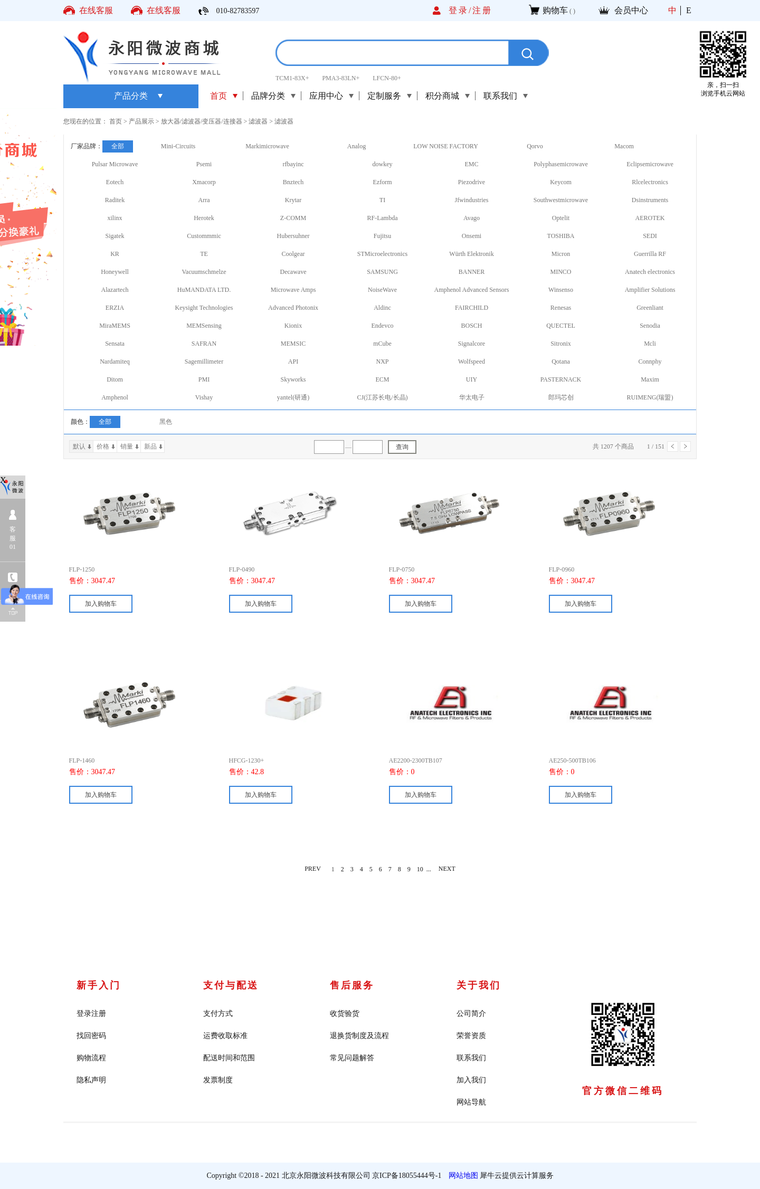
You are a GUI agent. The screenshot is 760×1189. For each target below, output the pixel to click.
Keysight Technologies (204, 307)
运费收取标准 (225, 1036)
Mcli (650, 343)
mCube (382, 343)
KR (114, 254)
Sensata (115, 343)
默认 (79, 446)
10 (420, 869)
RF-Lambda (382, 218)
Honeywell (115, 271)
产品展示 (141, 121)
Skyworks (293, 379)
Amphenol (114, 397)
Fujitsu (382, 236)
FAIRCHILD (471, 307)
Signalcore (471, 343)
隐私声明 (91, 1080)
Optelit (560, 218)
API (293, 361)
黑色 (165, 421)
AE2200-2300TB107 (415, 760)
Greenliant (649, 307)
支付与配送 (231, 985)
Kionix (293, 325)
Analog (356, 146)
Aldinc (382, 307)
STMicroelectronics (382, 254)
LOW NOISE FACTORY (445, 146)
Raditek (115, 200)
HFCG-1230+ (246, 760)
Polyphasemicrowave (561, 164)
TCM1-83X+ (292, 78)
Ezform (382, 182)
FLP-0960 (562, 569)
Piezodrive (471, 182)
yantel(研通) (293, 397)
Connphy (649, 361)
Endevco (383, 325)
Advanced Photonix (293, 307)
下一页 (685, 446)
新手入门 (99, 985)
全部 (117, 146)
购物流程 (91, 1058)
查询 (402, 447)
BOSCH (471, 325)
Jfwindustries (472, 200)
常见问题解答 (352, 1058)
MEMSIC (293, 343)
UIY (471, 379)
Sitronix (560, 343)
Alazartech (115, 289)
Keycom (561, 182)
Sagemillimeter (204, 361)
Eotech (115, 182)
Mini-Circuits (178, 146)
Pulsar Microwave (115, 164)
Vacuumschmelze (204, 271)
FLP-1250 (82, 569)
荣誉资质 (471, 1036)
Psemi (204, 164)
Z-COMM (293, 218)
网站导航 (471, 1102)
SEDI (650, 236)
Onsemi (471, 236)
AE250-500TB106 (572, 760)
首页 (218, 95)
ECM (382, 379)
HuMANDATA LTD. (204, 289)
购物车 (555, 10)
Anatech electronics (650, 271)
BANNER (471, 271)
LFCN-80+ (387, 78)
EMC (471, 164)
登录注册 (91, 1013)
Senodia (650, 325)
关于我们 (479, 985)
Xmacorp (204, 182)
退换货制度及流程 (359, 1036)
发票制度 (218, 1080)
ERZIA (115, 307)
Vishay (204, 397)
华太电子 (471, 397)
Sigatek (115, 236)
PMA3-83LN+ (340, 78)
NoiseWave (382, 289)
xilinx (114, 218)
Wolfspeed (471, 361)
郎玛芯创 (561, 397)
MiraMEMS (114, 325)
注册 (482, 10)
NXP (382, 361)
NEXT (447, 869)
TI (382, 200)
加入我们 (471, 1080)
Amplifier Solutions (650, 289)
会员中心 (631, 10)
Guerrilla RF (650, 254)
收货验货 (344, 1013)
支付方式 (218, 1013)
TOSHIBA (561, 236)
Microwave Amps (293, 289)
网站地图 (461, 1176)
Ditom (115, 379)
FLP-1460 (82, 760)
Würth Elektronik (471, 254)
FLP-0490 (242, 569)
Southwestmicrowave (561, 200)
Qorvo (535, 146)
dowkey (383, 164)
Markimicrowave (267, 146)
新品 (150, 446)
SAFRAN (204, 343)
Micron (561, 254)
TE (204, 254)
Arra (204, 200)
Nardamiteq (115, 361)
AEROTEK (650, 218)
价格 (103, 446)
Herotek (204, 218)
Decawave (293, 271)
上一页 (672, 446)
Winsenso (560, 289)
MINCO (560, 271)
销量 (126, 446)
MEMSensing (204, 325)
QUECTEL (560, 325)
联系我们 (471, 1058)
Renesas (560, 307)
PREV (313, 869)
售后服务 (352, 985)
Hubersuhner (293, 236)
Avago (471, 218)
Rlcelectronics (650, 182)
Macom (624, 146)
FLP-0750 (402, 569)
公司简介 (471, 1013)
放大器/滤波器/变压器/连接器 (201, 121)
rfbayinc (293, 164)
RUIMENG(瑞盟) (650, 397)
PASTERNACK (561, 379)
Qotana (561, 361)
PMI (204, 379)
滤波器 (258, 121)
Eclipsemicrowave (649, 164)
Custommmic (204, 236)
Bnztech (293, 182)
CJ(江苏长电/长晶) (382, 397)
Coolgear (293, 254)
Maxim (650, 379)
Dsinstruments (650, 200)
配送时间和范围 (229, 1058)
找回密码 (91, 1036)
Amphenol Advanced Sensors (471, 289)
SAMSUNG (382, 271)
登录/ (460, 10)
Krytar (293, 200)
